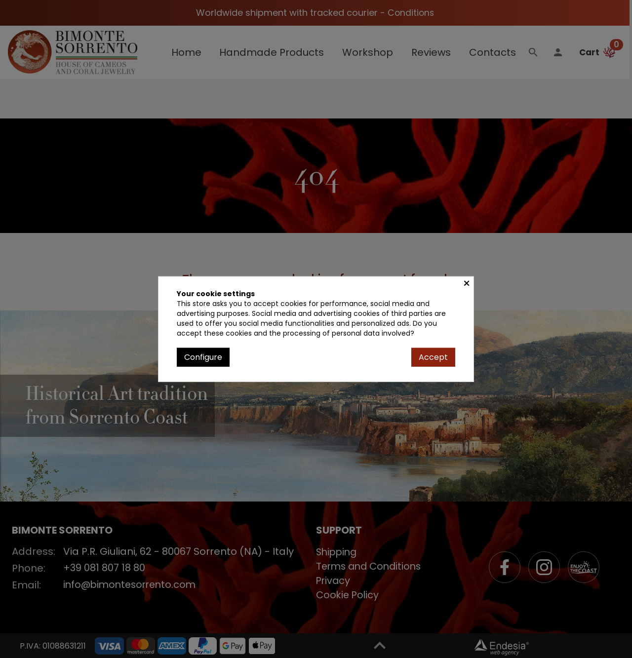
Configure (203, 356)
